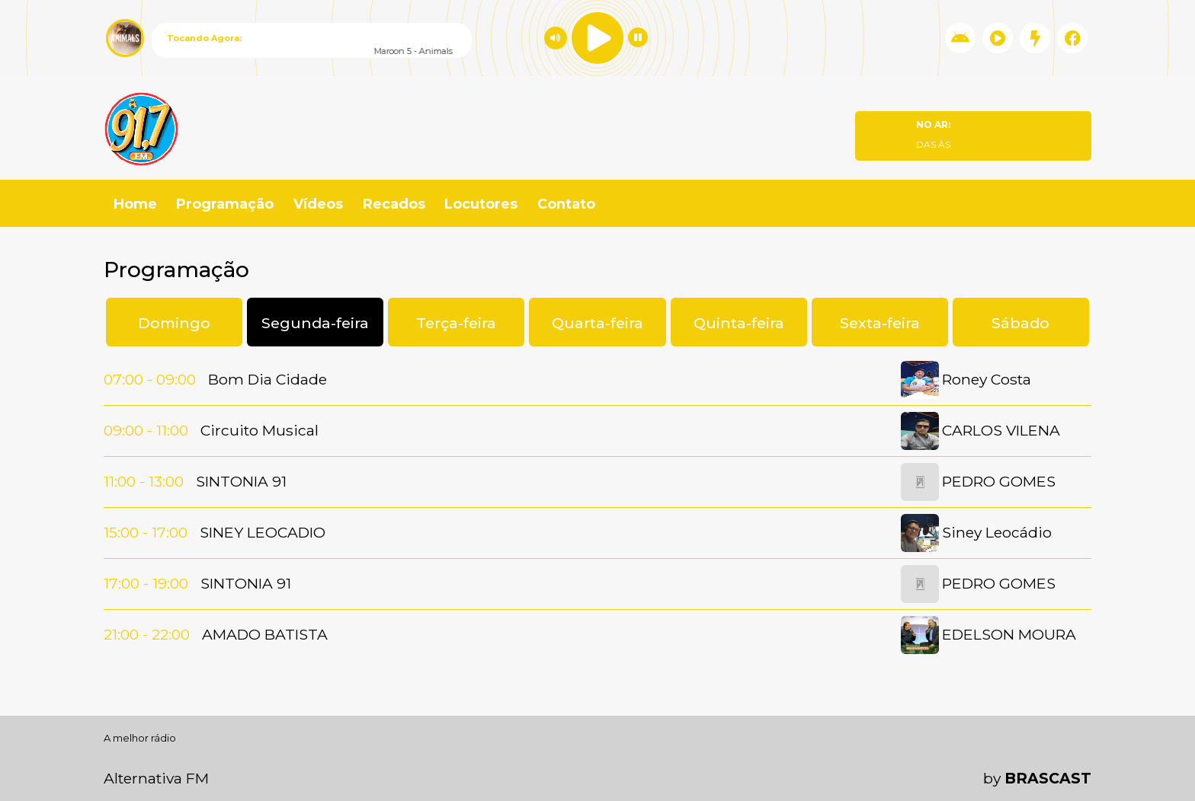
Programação (225, 204)
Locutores (480, 204)
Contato (566, 204)
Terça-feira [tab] (456, 323)
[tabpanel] (597, 507)
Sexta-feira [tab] (880, 323)
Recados (394, 204)
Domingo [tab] (174, 323)
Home (135, 204)
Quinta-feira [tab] (739, 323)
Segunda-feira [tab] (315, 323)
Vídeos (318, 204)
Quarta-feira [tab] (597, 323)
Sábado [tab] (1020, 323)
